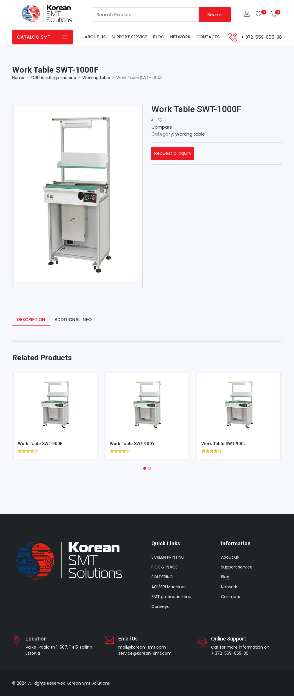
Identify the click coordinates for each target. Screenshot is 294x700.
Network (180, 39)
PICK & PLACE (164, 571)
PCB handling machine (53, 81)
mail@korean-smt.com (142, 651)
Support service (129, 39)
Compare (162, 130)
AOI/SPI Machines (168, 591)
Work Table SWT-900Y (133, 447)
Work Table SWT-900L (225, 447)
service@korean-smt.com (145, 657)
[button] (144, 472)
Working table (96, 81)
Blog (158, 39)
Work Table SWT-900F (41, 447)
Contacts (207, 39)
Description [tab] (32, 323)
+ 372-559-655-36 (229, 657)
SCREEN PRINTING (167, 561)
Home (18, 81)
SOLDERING (162, 581)
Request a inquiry (173, 157)
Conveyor (161, 610)
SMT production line (171, 601)
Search (214, 14)
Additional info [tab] (75, 323)
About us (95, 39)
